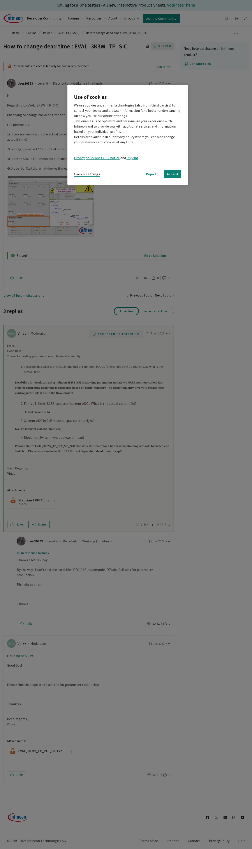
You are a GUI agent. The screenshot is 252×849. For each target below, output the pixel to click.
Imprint (132, 158)
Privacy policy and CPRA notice (97, 158)
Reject (151, 174)
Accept (173, 174)
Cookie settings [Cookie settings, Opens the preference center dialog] (87, 174)
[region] (127, 135)
